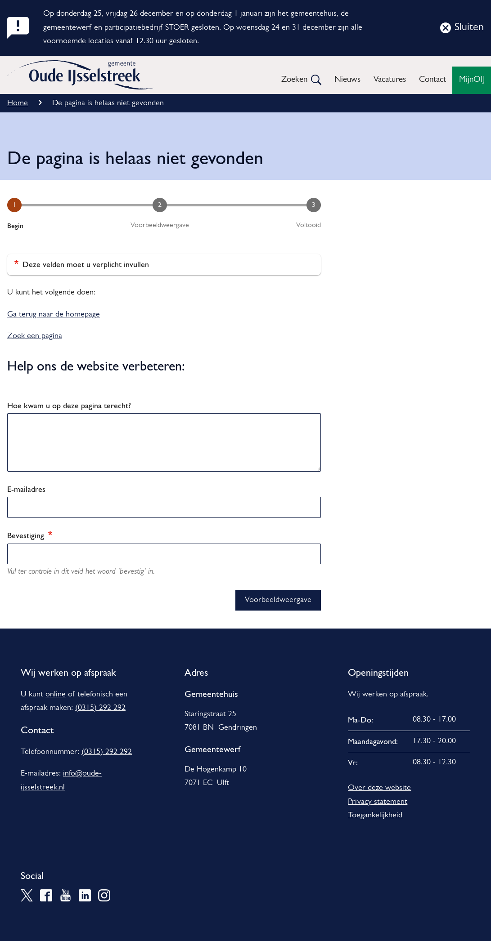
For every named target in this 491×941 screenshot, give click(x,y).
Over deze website (379, 788)
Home (17, 103)
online (55, 694)
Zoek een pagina (34, 336)
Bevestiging (29, 535)
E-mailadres (26, 489)
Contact (432, 80)
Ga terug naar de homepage (53, 314)
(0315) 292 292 (100, 708)
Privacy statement (377, 802)
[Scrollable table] (409, 741)
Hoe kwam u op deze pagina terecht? (69, 405)
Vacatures (390, 80)
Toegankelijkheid (375, 815)
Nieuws (347, 80)
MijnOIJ (472, 80)
